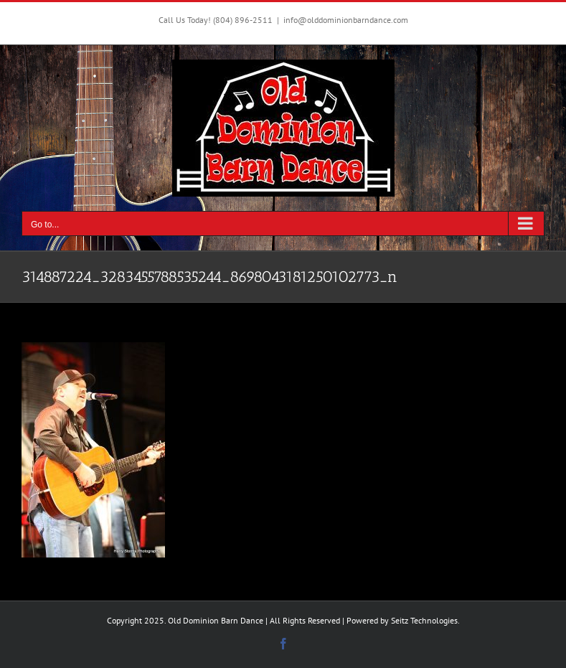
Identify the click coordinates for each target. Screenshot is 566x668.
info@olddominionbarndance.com (345, 19)
